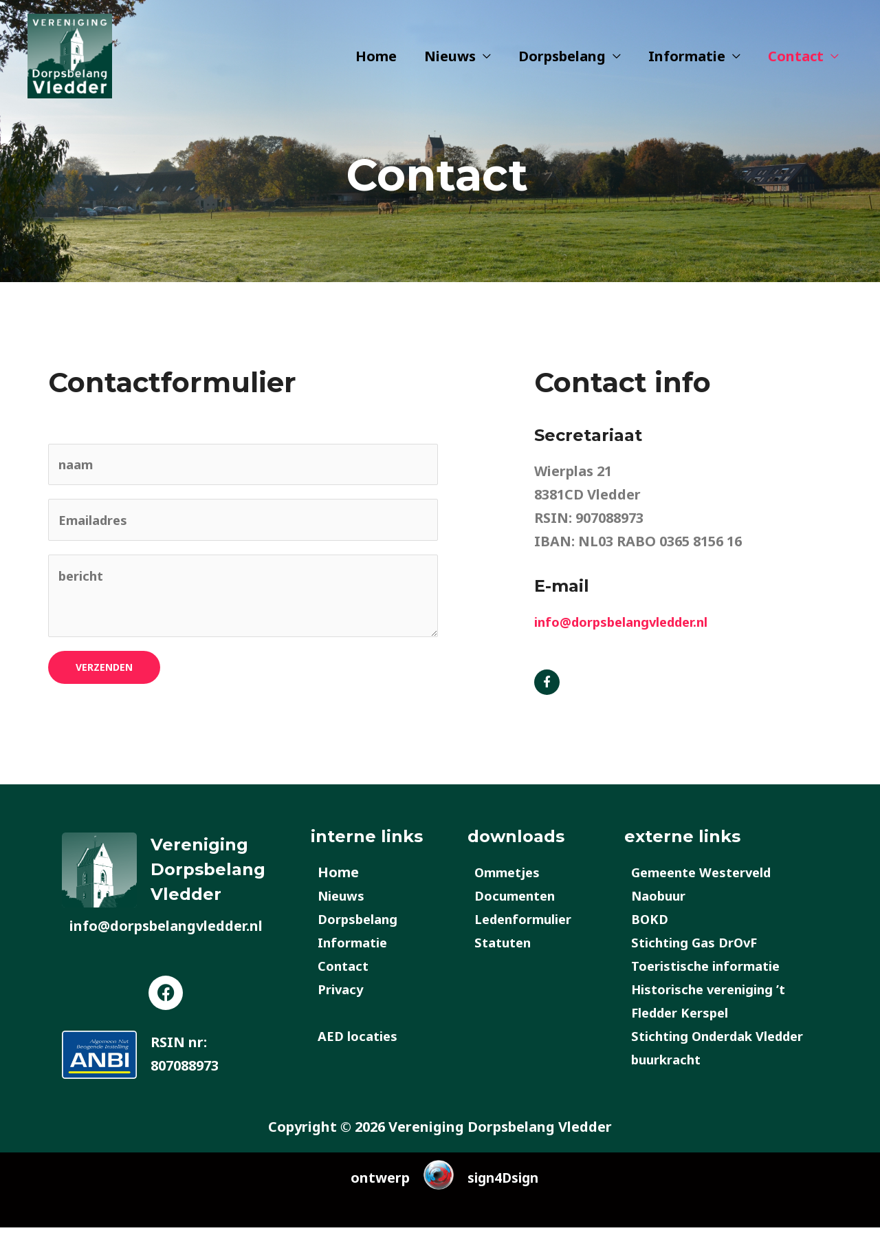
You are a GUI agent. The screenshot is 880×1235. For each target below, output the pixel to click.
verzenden (104, 674)
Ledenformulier (528, 926)
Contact (796, 65)
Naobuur (661, 903)
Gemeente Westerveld (708, 879)
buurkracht (670, 1066)
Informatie (686, 65)
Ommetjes (510, 879)
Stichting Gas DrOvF (700, 950)
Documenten (519, 903)
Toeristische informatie (712, 973)
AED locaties (360, 1043)
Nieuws (450, 65)
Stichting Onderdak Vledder (727, 1043)
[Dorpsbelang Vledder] (79, 63)
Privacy (342, 996)
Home (376, 65)
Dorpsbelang (562, 65)
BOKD (651, 926)
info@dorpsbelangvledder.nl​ (630, 621)
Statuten (505, 950)
